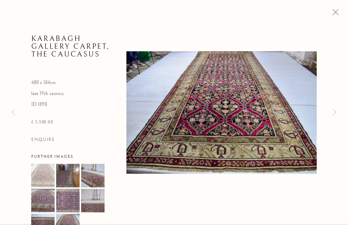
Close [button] (334, 14)
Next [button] (334, 112)
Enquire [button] (43, 140)
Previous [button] (13, 112)
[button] (43, 176)
